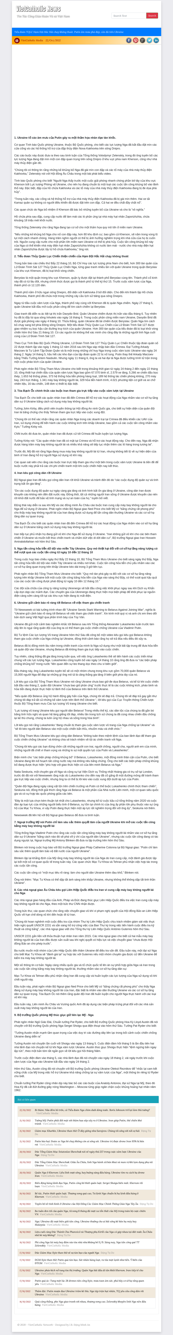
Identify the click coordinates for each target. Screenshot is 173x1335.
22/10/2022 (25, 1110)
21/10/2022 (25, 1120)
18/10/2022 (25, 1221)
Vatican (26, 23)
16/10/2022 (25, 1301)
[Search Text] (128, 16)
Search (152, 15)
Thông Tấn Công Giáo (73, 23)
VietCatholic (96, 23)
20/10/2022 (25, 1151)
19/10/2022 (25, 1193)
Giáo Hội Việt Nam (45, 23)
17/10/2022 (25, 1252)
